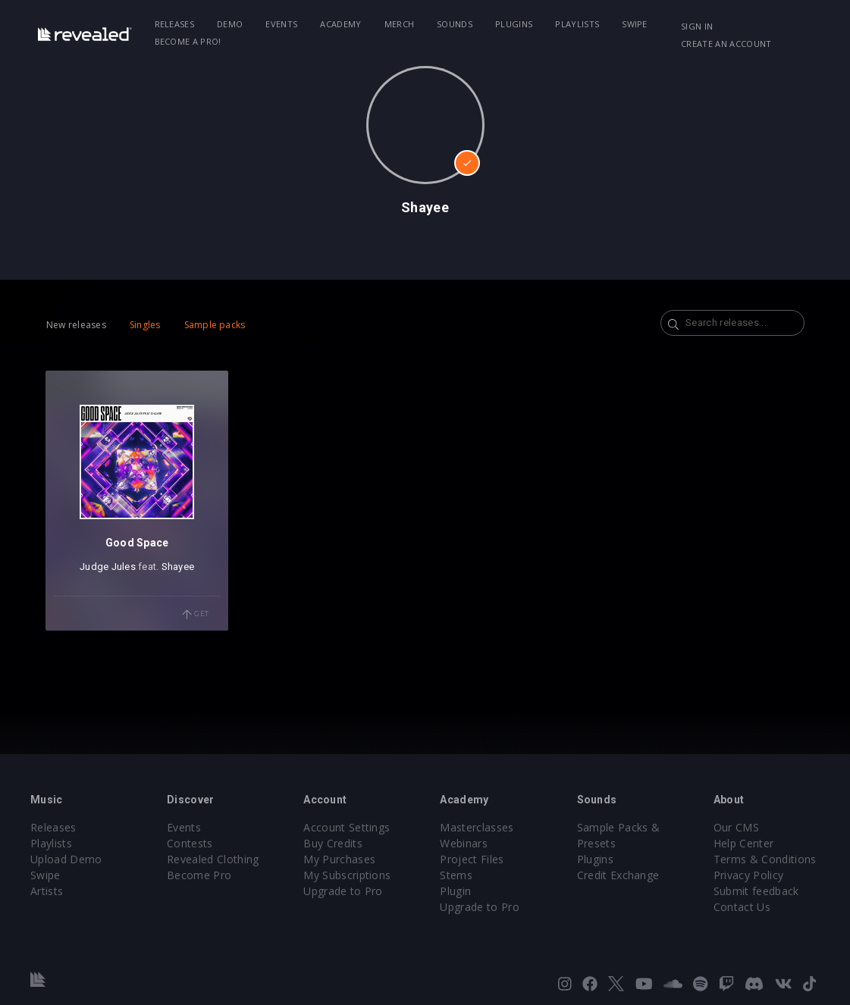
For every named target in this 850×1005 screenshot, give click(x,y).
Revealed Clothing (213, 859)
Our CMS (736, 827)
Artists (46, 891)
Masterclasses (476, 827)
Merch (399, 24)
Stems (456, 875)
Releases (175, 24)
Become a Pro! (188, 41)
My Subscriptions (346, 875)
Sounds (454, 24)
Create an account (726, 43)
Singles (145, 324)
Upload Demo (66, 859)
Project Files (471, 859)
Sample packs (215, 324)
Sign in (697, 26)
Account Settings (346, 827)
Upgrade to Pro (342, 891)
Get (195, 614)
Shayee (178, 566)
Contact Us (742, 907)
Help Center (744, 843)
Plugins (513, 24)
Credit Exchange (618, 875)
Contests (190, 843)
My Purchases (339, 859)
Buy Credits (332, 843)
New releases (76, 324)
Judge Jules (108, 566)
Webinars (464, 843)
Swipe (635, 24)
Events (281, 24)
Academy (340, 24)
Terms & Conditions (765, 859)
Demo (230, 24)
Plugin (455, 891)
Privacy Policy (748, 875)
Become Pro (199, 875)
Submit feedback (756, 891)
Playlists (577, 24)
